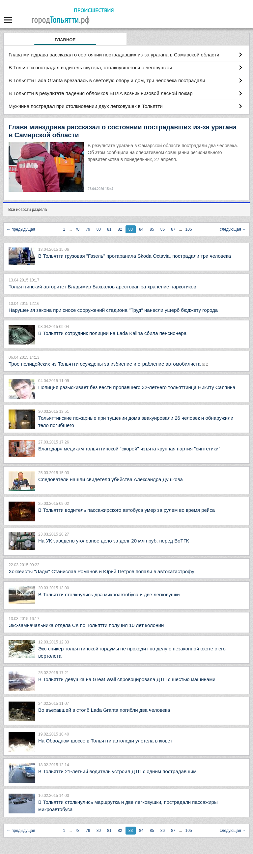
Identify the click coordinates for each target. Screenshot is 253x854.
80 (99, 229)
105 (188, 229)
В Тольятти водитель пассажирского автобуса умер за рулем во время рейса (126, 510)
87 (173, 229)
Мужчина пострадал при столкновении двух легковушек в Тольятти (86, 106)
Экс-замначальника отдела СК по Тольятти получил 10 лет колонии (86, 625)
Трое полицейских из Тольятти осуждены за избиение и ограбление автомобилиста (105, 364)
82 (120, 229)
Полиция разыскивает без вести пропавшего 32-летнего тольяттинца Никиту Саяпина (136, 387)
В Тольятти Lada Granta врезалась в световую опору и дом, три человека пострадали (107, 80)
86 (162, 229)
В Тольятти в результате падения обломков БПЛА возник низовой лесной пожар (100, 93)
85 (152, 229)
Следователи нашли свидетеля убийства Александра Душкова (110, 479)
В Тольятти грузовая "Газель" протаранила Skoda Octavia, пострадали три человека (134, 256)
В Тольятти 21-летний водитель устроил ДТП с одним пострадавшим (117, 771)
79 (88, 229)
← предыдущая (21, 229)
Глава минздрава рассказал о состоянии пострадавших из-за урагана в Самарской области (114, 54)
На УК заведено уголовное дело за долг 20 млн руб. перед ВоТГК (113, 540)
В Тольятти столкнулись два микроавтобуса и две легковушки (109, 594)
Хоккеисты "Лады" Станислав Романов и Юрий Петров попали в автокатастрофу (101, 571)
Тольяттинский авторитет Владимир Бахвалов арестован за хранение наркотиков (102, 286)
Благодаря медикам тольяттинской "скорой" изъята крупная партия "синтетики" (129, 448)
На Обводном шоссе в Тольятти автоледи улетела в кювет (105, 740)
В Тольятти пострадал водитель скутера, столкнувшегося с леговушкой (90, 67)
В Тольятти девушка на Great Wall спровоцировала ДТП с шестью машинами (126, 679)
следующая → (233, 229)
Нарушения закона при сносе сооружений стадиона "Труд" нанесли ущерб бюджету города (113, 310)
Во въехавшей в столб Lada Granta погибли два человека (104, 710)
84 (141, 229)
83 (130, 229)
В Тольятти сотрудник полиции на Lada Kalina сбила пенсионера (112, 333)
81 (109, 229)
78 (77, 229)
